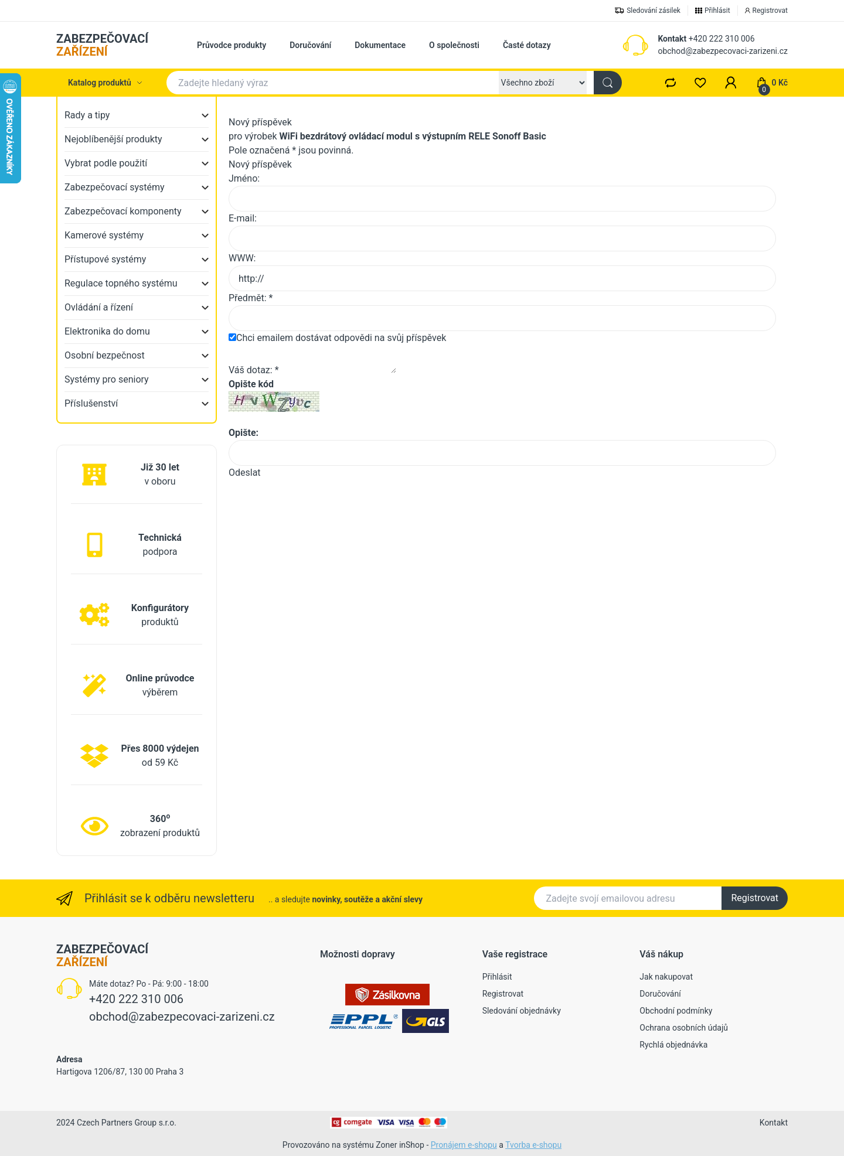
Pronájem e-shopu (464, 1145)
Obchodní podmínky (675, 1010)
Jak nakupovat (666, 976)
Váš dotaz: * (254, 370)
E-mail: (243, 218)
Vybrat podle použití (105, 163)
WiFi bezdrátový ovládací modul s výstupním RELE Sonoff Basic (413, 136)
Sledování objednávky (521, 1010)
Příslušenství (91, 403)
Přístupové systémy (105, 259)
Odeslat (245, 472)
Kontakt (672, 38)
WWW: (242, 258)
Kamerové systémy (104, 235)
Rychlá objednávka (673, 1044)
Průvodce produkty (231, 45)
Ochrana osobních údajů (683, 1027)
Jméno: (244, 178)
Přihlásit (497, 976)
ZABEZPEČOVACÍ (102, 45)
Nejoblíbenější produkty (113, 139)
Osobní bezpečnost (104, 355)
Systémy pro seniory (106, 379)
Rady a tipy (87, 115)
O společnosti (454, 45)
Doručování (310, 45)
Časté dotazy (527, 45)
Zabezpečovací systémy (114, 187)
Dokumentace (380, 45)
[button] (731, 82)
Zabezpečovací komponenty (123, 211)
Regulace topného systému (121, 283)
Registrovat (754, 897)
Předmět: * (251, 298)
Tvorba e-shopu (533, 1145)
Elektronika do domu (107, 331)
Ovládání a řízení (98, 307)
